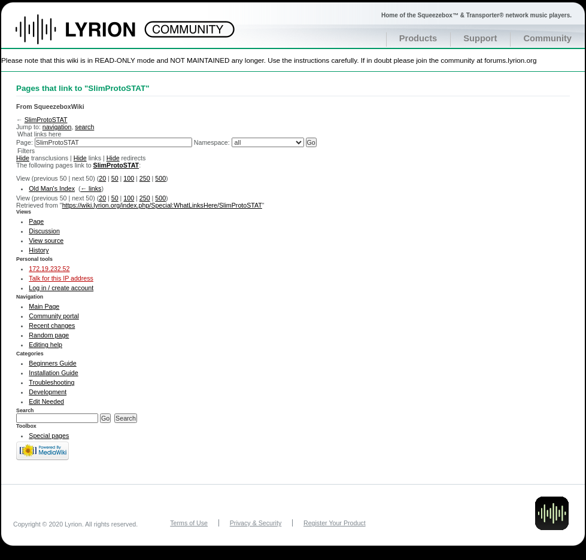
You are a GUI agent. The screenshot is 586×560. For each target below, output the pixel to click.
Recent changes (52, 325)
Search (25, 410)
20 (102, 178)
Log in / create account (61, 287)
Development (47, 391)
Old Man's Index (52, 188)
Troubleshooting (51, 382)
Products (418, 38)
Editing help (45, 344)
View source (46, 240)
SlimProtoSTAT (46, 119)
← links (90, 188)
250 (144, 178)
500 (160, 178)
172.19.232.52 (49, 268)
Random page (49, 335)
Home (88, 35)
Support (480, 38)
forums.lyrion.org (510, 60)
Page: (24, 142)
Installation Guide (53, 372)
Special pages (49, 435)
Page (36, 221)
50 (115, 178)
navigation (57, 126)
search (84, 126)
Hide (22, 158)
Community (547, 38)
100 (128, 178)
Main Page (44, 306)
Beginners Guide (52, 363)
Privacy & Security (255, 522)
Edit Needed (46, 401)
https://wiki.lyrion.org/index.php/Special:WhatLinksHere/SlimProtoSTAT (162, 205)
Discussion (44, 231)
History (38, 250)
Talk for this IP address (61, 278)
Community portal (54, 315)
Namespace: (212, 142)
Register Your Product (334, 522)
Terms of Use (189, 522)
